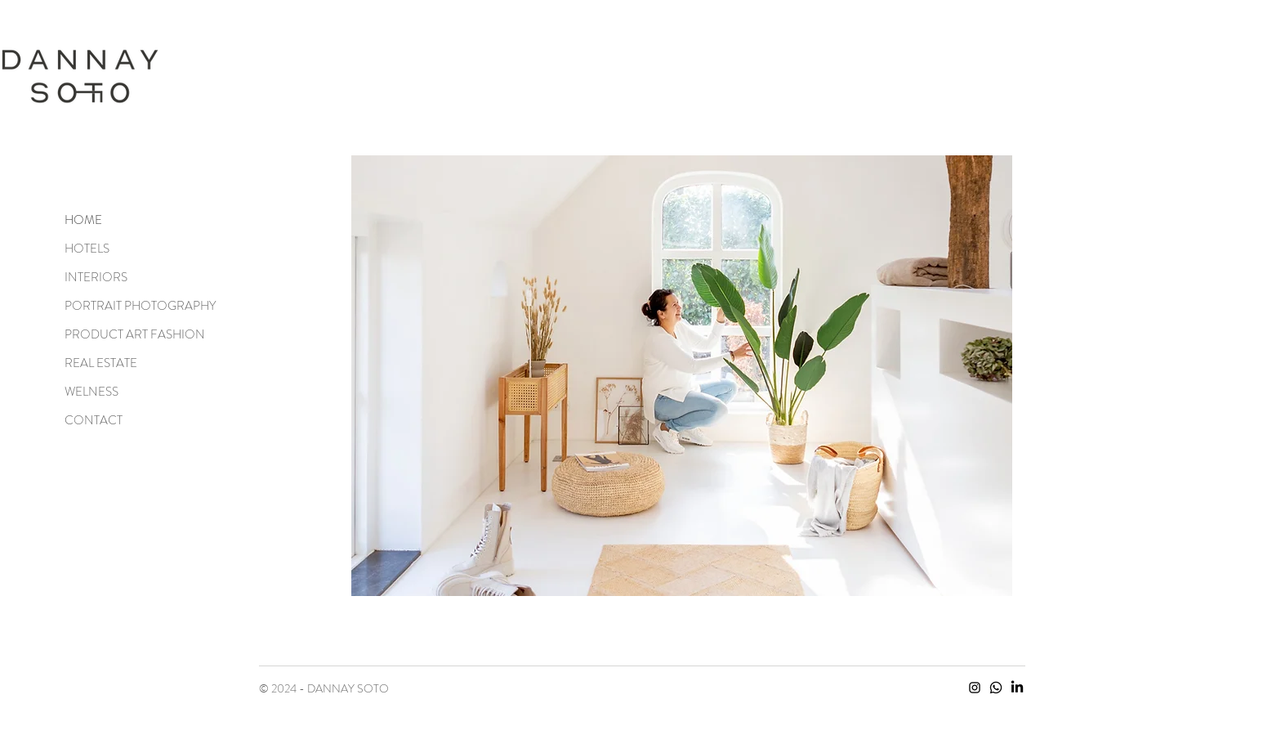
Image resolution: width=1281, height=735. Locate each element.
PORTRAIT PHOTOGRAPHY (122, 306)
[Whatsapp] (996, 687)
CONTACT (94, 420)
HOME (83, 220)
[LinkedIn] (1017, 687)
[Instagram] (974, 687)
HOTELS (87, 249)
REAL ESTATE (101, 363)
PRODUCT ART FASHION (122, 334)
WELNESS (91, 392)
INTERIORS (96, 277)
